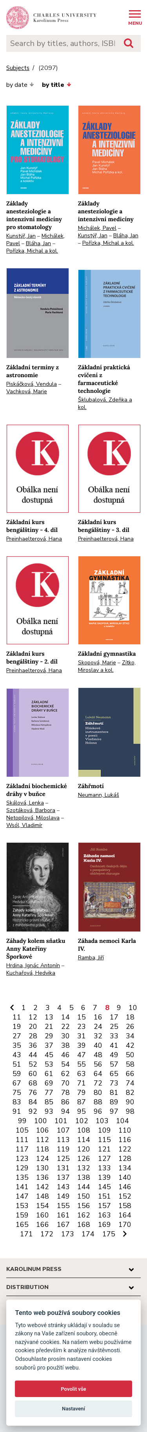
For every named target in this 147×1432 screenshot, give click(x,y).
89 (114, 1102)
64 (98, 1073)
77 (49, 1092)
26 (130, 1026)
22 (65, 1026)
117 (22, 1149)
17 (114, 1017)
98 (130, 1111)
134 (124, 1168)
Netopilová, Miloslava (33, 817)
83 (17, 1102)
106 (42, 1130)
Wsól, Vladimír (24, 825)
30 (65, 1036)
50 (130, 1055)
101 (60, 1121)
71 (81, 1083)
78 (65, 1092)
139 (104, 1177)
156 (83, 1205)
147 (22, 1196)
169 (104, 1224)
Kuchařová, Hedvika (30, 973)
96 (98, 1111)
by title (56, 85)
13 (49, 1017)
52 (33, 1064)
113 (63, 1139)
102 (81, 1121)
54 (65, 1064)
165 (22, 1224)
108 (83, 1130)
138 (83, 1177)
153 (22, 1205)
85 (49, 1102)
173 (67, 1234)
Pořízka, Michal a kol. (32, 251)
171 (26, 1234)
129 (22, 1168)
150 (83, 1196)
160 (42, 1215)
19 (17, 1026)
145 (104, 1187)
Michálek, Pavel (97, 228)
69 (49, 1083)
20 (33, 1026)
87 (81, 1102)
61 (49, 1073)
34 (130, 1036)
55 (81, 1064)
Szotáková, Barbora (30, 810)
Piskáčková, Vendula (31, 384)
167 (63, 1224)
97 (114, 1111)
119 (63, 1149)
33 (114, 1036)
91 (17, 1111)
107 (63, 1130)
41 (114, 1045)
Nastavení (73, 1409)
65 (114, 1073)
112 (42, 1139)
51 (17, 1064)
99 (22, 1121)
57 (114, 1064)
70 (65, 1083)
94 (65, 1111)
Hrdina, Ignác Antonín (33, 965)
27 (17, 1036)
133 (104, 1168)
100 (40, 1121)
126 (83, 1158)
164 (124, 1215)
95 (81, 1111)
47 (81, 1055)
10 (133, 1007)
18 (130, 1017)
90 (130, 1102)
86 (65, 1102)
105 (22, 1130)
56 (98, 1064)
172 (46, 1234)
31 (81, 1036)
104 (122, 1121)
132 (83, 1168)
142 (42, 1187)
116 (124, 1139)
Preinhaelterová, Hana (34, 539)
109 (104, 1130)
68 (33, 1083)
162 (83, 1215)
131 (63, 1168)
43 (17, 1055)
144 (83, 1187)
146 (124, 1187)
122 (124, 1149)
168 (83, 1224)
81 (114, 1092)
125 (63, 1158)
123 (22, 1158)
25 (114, 1026)
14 (65, 1017)
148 (42, 1196)
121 (104, 1149)
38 (65, 1045)
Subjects (17, 68)
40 (98, 1045)
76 (33, 1092)
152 (124, 1196)
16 (98, 1017)
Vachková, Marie (26, 391)
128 (124, 1158)
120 (83, 1149)
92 (33, 1111)
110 (124, 1130)
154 (42, 1205)
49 (114, 1055)
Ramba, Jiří (91, 957)
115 (104, 1139)
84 (33, 1102)
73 (114, 1083)
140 (124, 1177)
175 (108, 1234)
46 (65, 1055)
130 (42, 1168)
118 (42, 1149)
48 (98, 1055)
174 (88, 1234)
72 (98, 1083)
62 (65, 1073)
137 (63, 1177)
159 (22, 1215)
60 (33, 1073)
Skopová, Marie (97, 662)
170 (124, 1224)
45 (49, 1055)
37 (49, 1045)
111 (22, 1139)
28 (33, 1036)
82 (130, 1092)
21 (49, 1026)
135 (22, 1177)
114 (83, 1139)
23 (81, 1026)
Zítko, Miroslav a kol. (107, 666)
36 (33, 1045)
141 (22, 1187)
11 (17, 1017)
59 (17, 1073)
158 (124, 1205)
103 (102, 1121)
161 (63, 1215)
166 (42, 1224)
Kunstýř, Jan (21, 236)
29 (49, 1036)
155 (63, 1205)
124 (42, 1158)
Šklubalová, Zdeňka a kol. (105, 403)
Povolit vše (73, 1389)
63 (81, 1073)
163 (104, 1215)
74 (130, 1083)
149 (63, 1196)
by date (20, 85)
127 (104, 1158)
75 (17, 1092)
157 (104, 1205)
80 (98, 1092)
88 (98, 1102)
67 (17, 1083)
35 (17, 1045)
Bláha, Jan (38, 243)
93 (49, 1111)
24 (98, 1026)
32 (98, 1036)
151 (104, 1196)
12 (33, 1017)
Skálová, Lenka (25, 803)
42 (130, 1045)
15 (81, 1017)
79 (81, 1092)
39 (81, 1045)
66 (130, 1073)
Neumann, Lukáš (98, 795)
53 (49, 1064)
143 (63, 1187)
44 (33, 1055)
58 (130, 1064)
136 (42, 1177)
